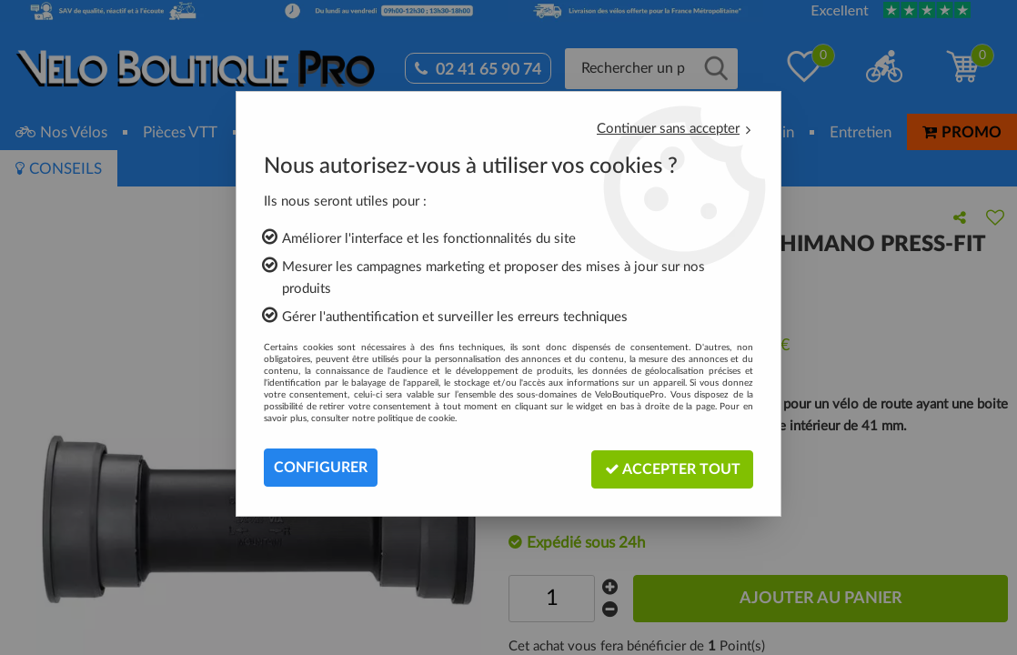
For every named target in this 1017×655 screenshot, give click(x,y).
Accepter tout (671, 467)
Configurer (321, 467)
